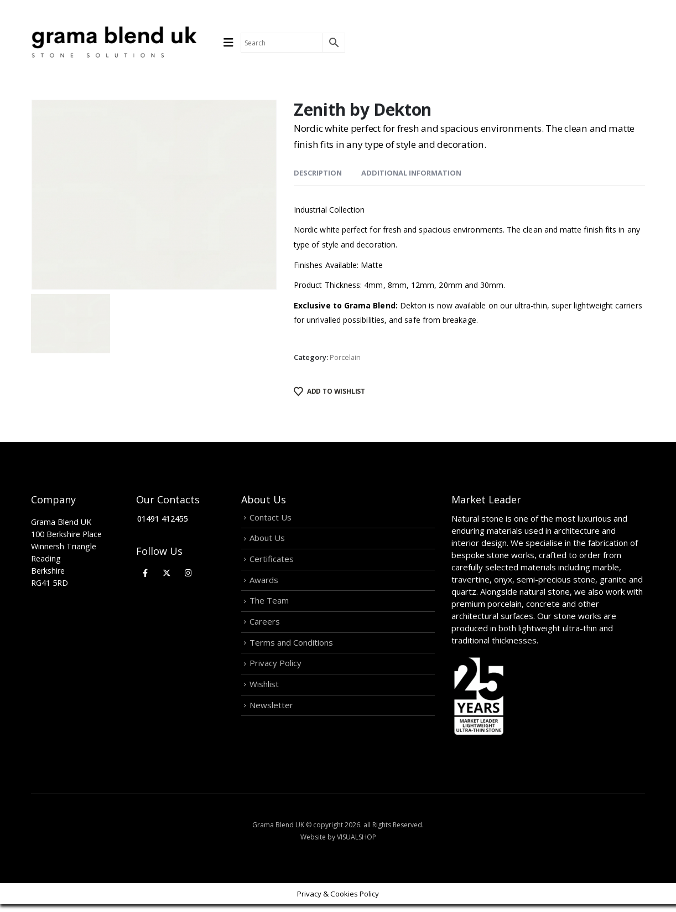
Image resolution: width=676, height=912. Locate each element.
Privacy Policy (275, 685)
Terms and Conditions (291, 661)
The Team (269, 614)
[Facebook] (145, 573)
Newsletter (271, 732)
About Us (267, 542)
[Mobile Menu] (232, 42)
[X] (167, 573)
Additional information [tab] (411, 173)
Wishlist (264, 708)
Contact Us (270, 518)
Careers (264, 637)
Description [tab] (318, 173)
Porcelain (345, 357)
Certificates (271, 566)
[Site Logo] (114, 42)
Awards (263, 590)
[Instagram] (188, 573)
